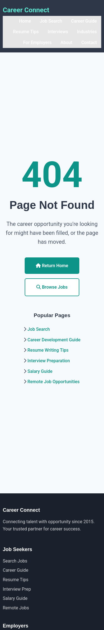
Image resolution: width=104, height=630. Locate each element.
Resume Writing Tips (48, 350)
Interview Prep (17, 589)
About (66, 42)
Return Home (52, 265)
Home (25, 21)
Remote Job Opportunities (53, 381)
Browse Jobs (52, 287)
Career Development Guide (53, 339)
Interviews (58, 31)
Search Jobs (15, 561)
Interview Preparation (48, 360)
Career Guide (84, 21)
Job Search (51, 21)
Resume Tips (26, 31)
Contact (89, 42)
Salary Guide (39, 371)
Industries (87, 31)
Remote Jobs (16, 607)
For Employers (37, 42)
